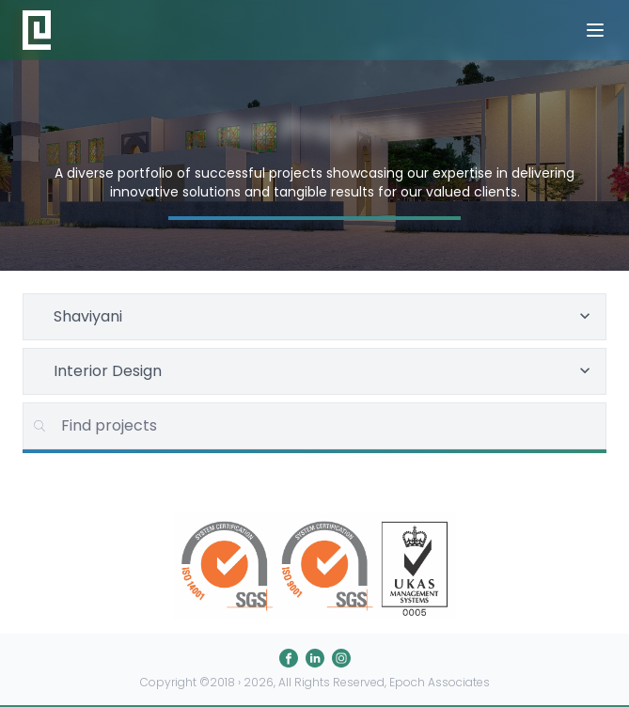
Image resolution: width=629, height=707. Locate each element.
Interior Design (324, 371)
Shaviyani (324, 316)
